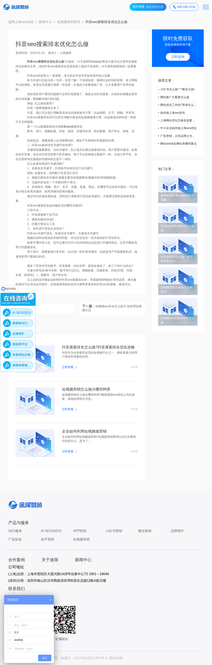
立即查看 (69, 367)
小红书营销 (114, 531)
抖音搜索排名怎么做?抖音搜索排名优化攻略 (98, 347)
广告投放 (15, 539)
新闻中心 (45, 22)
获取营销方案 (148, 7)
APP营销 (79, 531)
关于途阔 (50, 559)
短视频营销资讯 (68, 22)
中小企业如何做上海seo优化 (178, 128)
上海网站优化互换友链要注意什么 (179, 120)
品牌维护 (177, 531)
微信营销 (144, 531)
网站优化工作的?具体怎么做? (179, 104)
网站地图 (116, 658)
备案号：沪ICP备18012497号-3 (84, 658)
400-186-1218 (184, 7)
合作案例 (16, 559)
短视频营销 (81, 539)
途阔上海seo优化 (21, 22)
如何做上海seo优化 (172, 112)
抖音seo (66, 126)
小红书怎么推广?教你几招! (177, 89)
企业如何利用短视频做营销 (84, 431)
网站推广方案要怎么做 (174, 97)
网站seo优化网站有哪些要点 (178, 143)
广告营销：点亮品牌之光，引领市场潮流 (179, 136)
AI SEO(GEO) (51, 531)
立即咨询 (177, 57)
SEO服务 (15, 531)
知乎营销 (47, 539)
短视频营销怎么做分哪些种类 (86, 389)
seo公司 (100, 61)
